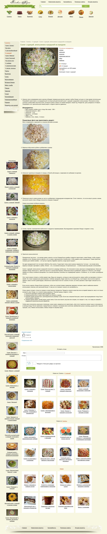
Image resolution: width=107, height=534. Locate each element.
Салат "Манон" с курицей (12, 371)
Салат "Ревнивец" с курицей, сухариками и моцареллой (30, 411)
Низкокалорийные (11, 99)
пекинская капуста (64, 56)
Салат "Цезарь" (10, 45)
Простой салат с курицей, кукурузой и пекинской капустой (12, 336)
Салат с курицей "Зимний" (12, 202)
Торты (19, 16)
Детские (60, 16)
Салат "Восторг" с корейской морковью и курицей (12, 354)
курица (61, 50)
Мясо (71, 16)
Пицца (81, 17)
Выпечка (30, 16)
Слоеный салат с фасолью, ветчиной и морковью (65, 459)
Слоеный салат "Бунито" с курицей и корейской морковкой (12, 267)
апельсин (62, 52)
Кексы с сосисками (83, 507)
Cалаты (9, 16)
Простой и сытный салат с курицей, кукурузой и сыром (12, 436)
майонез (61, 60)
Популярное (12, 160)
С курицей (67, 373)
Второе (50, 16)
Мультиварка (9, 79)
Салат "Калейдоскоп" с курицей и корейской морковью (12, 318)
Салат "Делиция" (12, 402)
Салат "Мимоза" (10, 55)
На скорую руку (10, 60)
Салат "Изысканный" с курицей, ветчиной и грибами (12, 519)
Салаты (7, 43)
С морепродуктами (11, 65)
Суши (7, 94)
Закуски (91, 16)
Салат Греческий (10, 58)
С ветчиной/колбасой (11, 50)
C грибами (8, 63)
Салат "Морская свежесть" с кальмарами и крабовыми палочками (83, 438)
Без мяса (8, 48)
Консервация (9, 97)
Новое (61, 469)
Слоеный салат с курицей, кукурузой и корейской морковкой (12, 454)
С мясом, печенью (11, 68)
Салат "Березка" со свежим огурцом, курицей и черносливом (12, 418)
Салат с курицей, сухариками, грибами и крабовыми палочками (12, 250)
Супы (40, 16)
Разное (7, 102)
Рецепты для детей (11, 105)
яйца (60, 58)
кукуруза (61, 54)
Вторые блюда (10, 82)
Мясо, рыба (9, 85)
